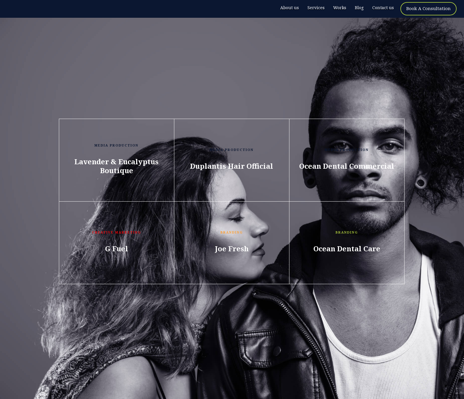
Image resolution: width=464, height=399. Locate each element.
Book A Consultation (428, 8)
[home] (37, 9)
